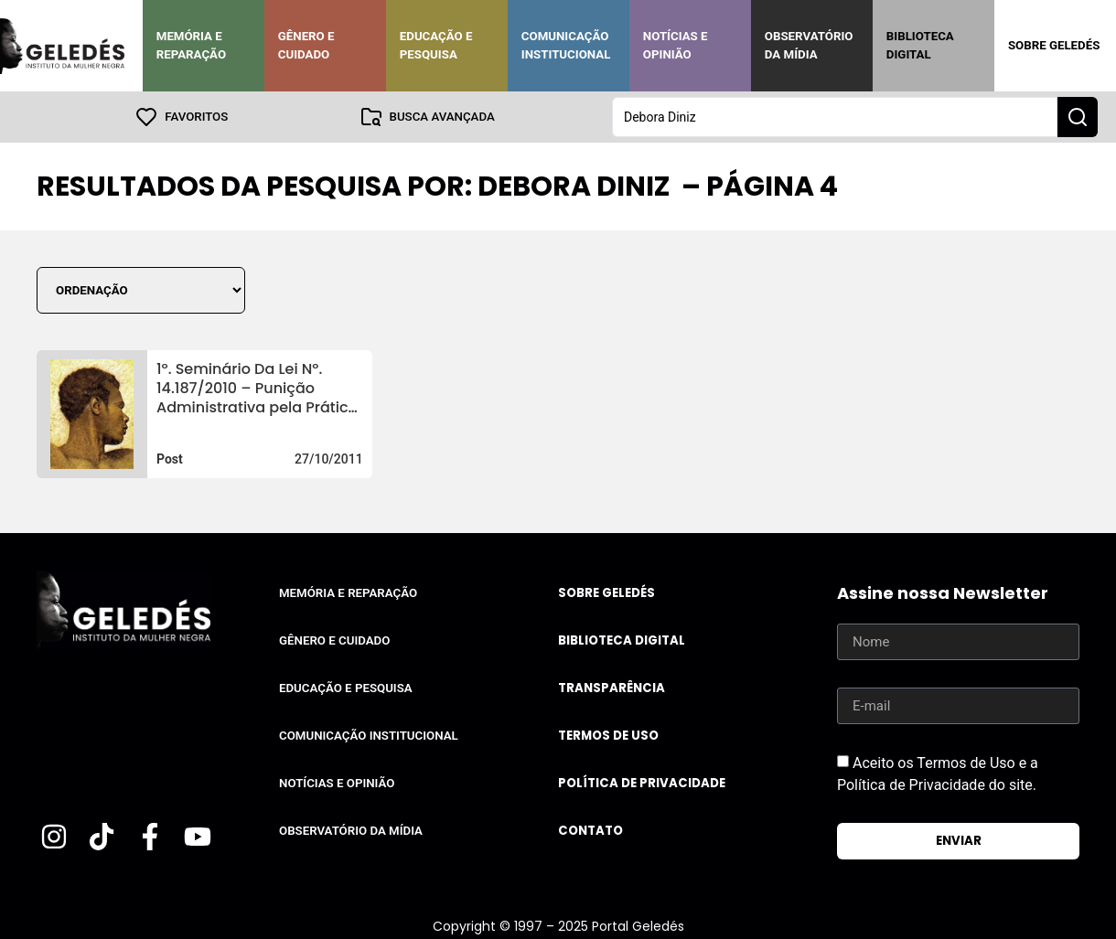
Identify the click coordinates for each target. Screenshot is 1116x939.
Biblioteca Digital (920, 45)
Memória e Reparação (191, 45)
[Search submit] (1077, 117)
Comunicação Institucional (566, 45)
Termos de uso (608, 735)
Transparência (611, 688)
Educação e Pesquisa (436, 45)
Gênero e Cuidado (306, 45)
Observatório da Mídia (809, 45)
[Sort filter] (141, 290)
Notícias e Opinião (675, 45)
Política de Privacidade (641, 783)
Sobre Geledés (1054, 45)
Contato (590, 830)
